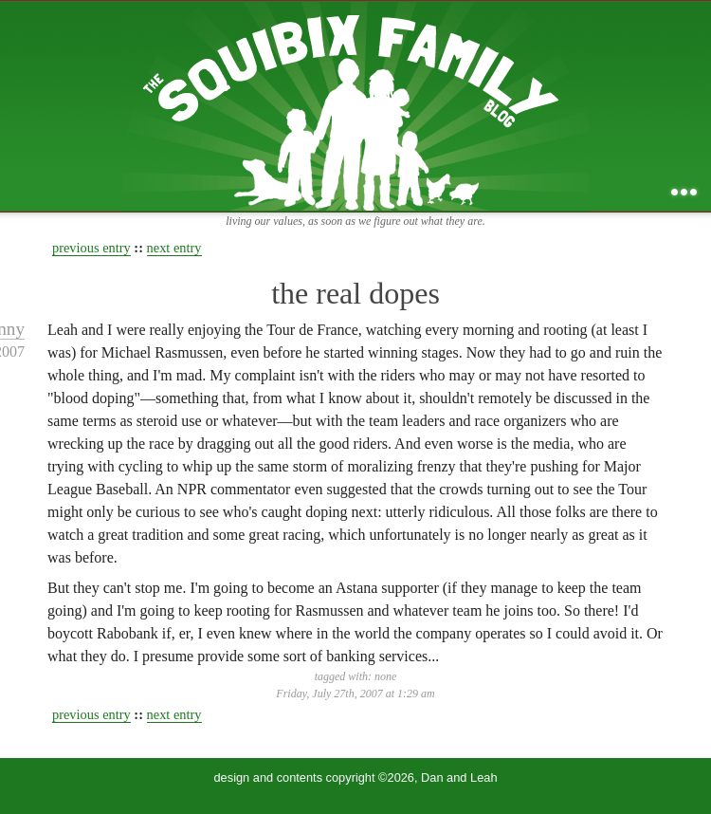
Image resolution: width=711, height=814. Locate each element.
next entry (174, 247)
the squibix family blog (356, 106)
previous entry (91, 247)
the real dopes (355, 293)
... (684, 192)
